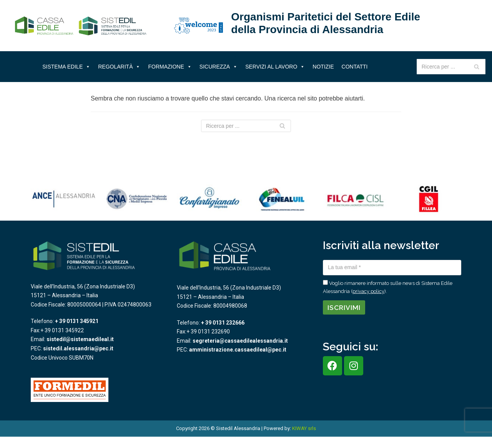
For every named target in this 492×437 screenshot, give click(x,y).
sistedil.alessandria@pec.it (78, 348)
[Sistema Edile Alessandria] (80, 26)
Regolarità (119, 67)
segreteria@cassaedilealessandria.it (240, 341)
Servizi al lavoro (275, 67)
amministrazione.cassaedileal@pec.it (237, 350)
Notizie (323, 67)
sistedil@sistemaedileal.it (80, 339)
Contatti (355, 67)
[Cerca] (476, 66)
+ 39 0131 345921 (76, 321)
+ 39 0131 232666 (222, 323)
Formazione (169, 67)
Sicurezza (218, 67)
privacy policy (368, 291)
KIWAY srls (304, 428)
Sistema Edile (66, 67)
